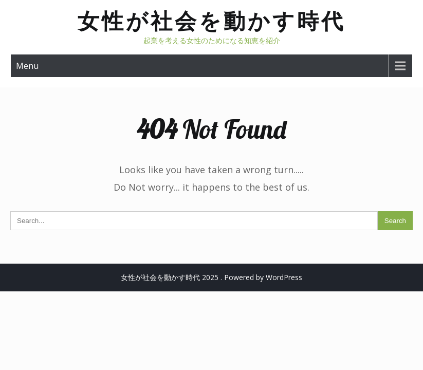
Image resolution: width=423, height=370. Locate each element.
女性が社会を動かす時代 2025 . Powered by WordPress (211, 277)
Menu (27, 65)
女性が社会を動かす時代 (211, 20)
